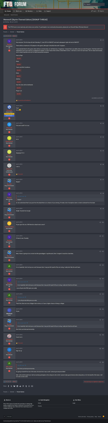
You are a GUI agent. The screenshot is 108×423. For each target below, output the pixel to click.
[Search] (94, 4)
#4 (103, 137)
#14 (103, 278)
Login (74, 403)
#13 (103, 265)
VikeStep (7, 22)
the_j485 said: (20, 196)
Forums (40, 406)
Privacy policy (90, 416)
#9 (103, 208)
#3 (103, 123)
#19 (103, 348)
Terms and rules (82, 416)
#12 (103, 251)
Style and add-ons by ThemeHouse (42, 421)
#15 (103, 294)
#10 (103, 222)
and (24, 100)
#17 (103, 319)
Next (14, 36)
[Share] (101, 40)
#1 (103, 40)
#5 (103, 150)
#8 (103, 193)
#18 (103, 335)
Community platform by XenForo (18, 421)
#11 (103, 236)
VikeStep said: (20, 297)
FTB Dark (9, 416)
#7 (103, 179)
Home (39, 403)
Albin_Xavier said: (21, 281)
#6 (103, 164)
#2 (103, 106)
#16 (103, 309)
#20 (103, 362)
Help (96, 416)
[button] (23, 11)
